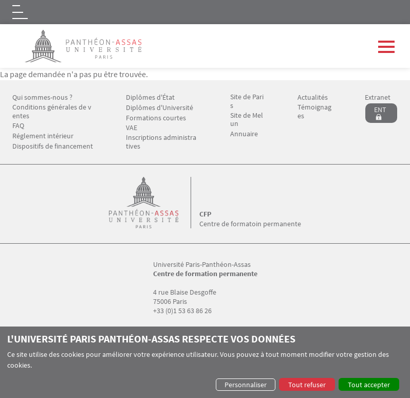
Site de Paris (247, 101)
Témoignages (314, 111)
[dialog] (205, 362)
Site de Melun (246, 120)
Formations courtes (156, 118)
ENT (380, 109)
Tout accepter (369, 384)
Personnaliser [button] (246, 384)
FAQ (18, 125)
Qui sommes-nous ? (42, 97)
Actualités (312, 97)
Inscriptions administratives (161, 142)
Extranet (377, 97)
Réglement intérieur (42, 136)
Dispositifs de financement (52, 146)
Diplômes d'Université (159, 107)
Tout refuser (307, 384)
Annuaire (244, 134)
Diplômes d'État (150, 97)
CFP (205, 214)
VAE (131, 127)
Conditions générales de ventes (51, 111)
